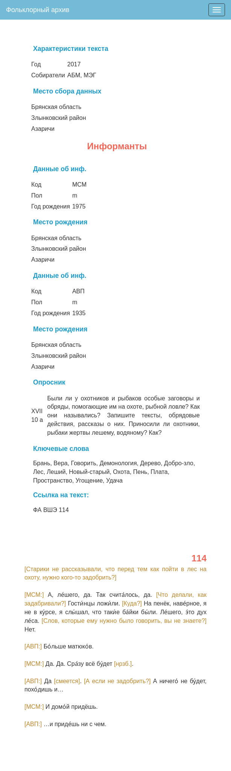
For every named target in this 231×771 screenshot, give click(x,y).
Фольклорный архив (37, 10)
